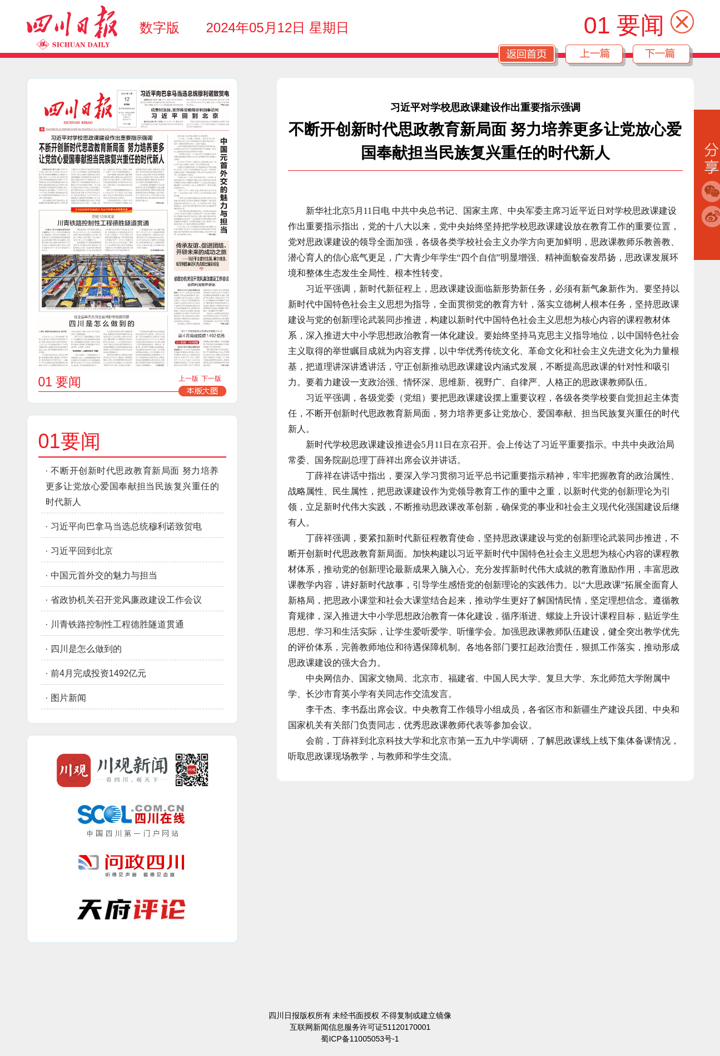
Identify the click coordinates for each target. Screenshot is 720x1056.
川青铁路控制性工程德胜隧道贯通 (117, 624)
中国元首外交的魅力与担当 (104, 575)
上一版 (188, 378)
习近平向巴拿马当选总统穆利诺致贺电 (126, 526)
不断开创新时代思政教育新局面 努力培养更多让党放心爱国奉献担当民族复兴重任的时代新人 (132, 486)
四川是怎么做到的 (86, 649)
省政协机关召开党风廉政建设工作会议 (126, 600)
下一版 (211, 378)
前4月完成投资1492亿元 (99, 673)
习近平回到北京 (82, 551)
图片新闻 (68, 698)
